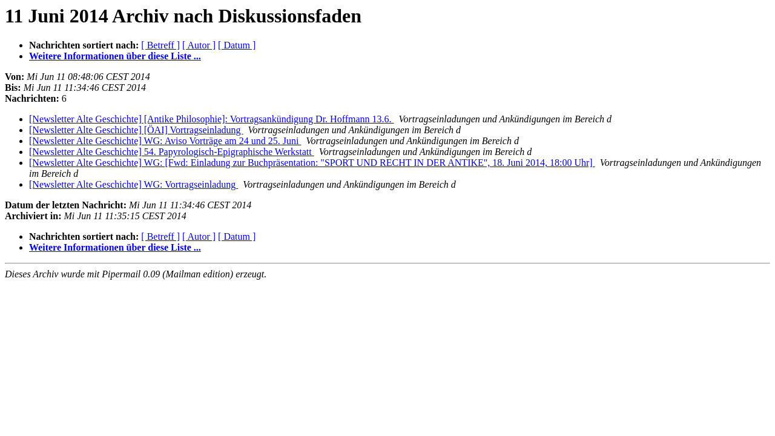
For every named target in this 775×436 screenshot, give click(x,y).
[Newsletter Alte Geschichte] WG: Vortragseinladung (133, 184)
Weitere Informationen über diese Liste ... (115, 56)
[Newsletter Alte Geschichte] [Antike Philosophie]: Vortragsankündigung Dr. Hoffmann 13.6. (211, 119)
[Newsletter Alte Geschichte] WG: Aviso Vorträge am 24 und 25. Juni (165, 141)
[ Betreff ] (160, 45)
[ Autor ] (199, 45)
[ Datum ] (237, 45)
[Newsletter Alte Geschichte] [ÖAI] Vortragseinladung (136, 130)
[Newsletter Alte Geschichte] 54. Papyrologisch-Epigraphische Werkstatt (171, 152)
